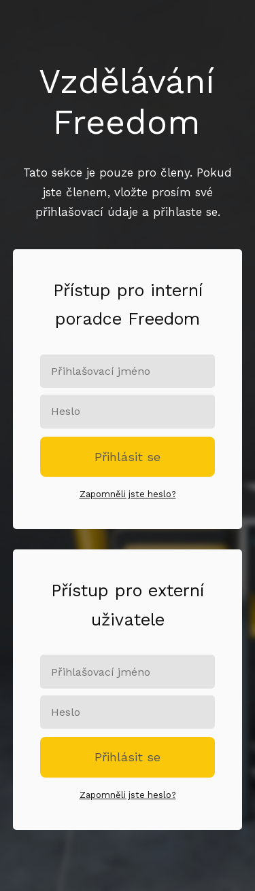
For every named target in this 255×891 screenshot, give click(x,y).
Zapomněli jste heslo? (128, 494)
